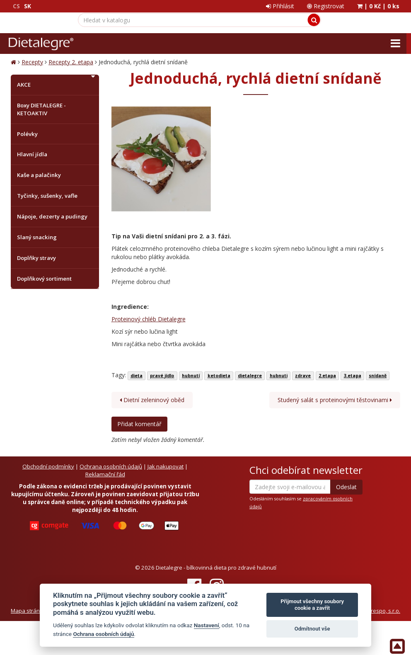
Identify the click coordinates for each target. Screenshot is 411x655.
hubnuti (279, 375)
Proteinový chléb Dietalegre (148, 319)
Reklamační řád (105, 474)
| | (378, 6)
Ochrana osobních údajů (111, 466)
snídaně (378, 375)
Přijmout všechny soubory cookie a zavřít (312, 604)
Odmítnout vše (312, 629)
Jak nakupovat (165, 466)
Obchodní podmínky (48, 466)
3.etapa (352, 375)
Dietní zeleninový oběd (152, 400)
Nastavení (206, 625)
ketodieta (219, 375)
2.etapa (327, 375)
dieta (137, 375)
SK (27, 6)
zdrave (303, 375)
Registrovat (325, 6)
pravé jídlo (162, 375)
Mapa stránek (28, 610)
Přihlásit (280, 6)
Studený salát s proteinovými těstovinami (335, 400)
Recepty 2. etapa (70, 62)
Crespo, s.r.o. (383, 610)
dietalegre (250, 375)
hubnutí (191, 375)
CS (16, 6)
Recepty (32, 62)
